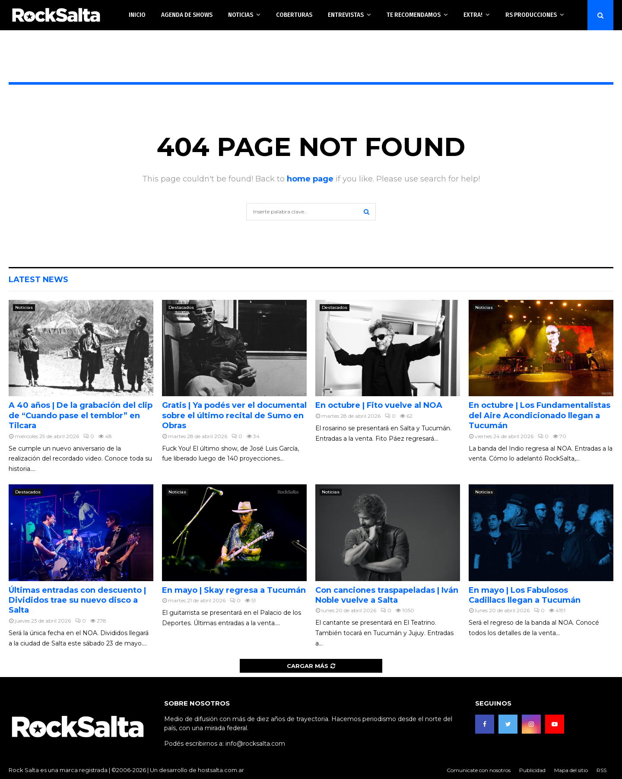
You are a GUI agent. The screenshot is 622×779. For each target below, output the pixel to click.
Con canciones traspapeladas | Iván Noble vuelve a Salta (386, 595)
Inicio (137, 15)
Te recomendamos (414, 15)
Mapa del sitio (571, 770)
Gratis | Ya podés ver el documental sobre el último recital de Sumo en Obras (234, 415)
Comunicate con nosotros (479, 770)
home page (310, 179)
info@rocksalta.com (255, 743)
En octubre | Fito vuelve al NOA (378, 405)
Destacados (181, 307)
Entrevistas (346, 15)
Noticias (240, 15)
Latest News (38, 279)
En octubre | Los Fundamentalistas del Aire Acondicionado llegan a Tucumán (539, 415)
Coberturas (294, 15)
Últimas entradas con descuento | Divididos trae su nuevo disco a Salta (77, 600)
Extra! (472, 15)
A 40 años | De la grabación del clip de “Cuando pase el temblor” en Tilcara (80, 415)
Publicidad (532, 770)
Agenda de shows (187, 15)
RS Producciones (531, 15)
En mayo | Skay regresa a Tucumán (234, 590)
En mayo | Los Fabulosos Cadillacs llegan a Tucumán (525, 595)
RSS (601, 770)
